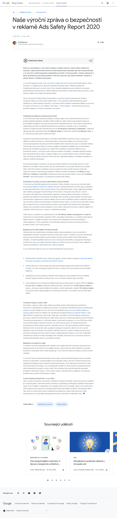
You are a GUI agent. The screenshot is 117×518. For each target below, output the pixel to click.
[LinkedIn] (40, 493)
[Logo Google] (7, 503)
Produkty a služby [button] (48, 3)
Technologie (41, 12)
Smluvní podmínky (38, 504)
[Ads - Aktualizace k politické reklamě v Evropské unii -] (84, 453)
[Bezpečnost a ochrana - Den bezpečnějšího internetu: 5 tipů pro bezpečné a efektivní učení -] (33, 453)
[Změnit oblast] (32, 510)
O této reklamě (64, 106)
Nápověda (8, 511)
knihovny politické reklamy (77, 313)
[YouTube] (29, 493)
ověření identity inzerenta (41, 103)
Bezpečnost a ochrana (45, 404)
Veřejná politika (61, 404)
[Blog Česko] (13, 12)
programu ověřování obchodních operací (48, 261)
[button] (100, 42)
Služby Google (72, 504)
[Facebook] (34, 493)
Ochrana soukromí (22, 504)
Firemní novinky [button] (61, 3)
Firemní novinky (26, 12)
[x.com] (23, 493)
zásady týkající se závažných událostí (40, 187)
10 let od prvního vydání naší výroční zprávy (58, 83)
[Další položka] (108, 452)
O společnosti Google (55, 504)
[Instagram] (18, 493)
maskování (47, 240)
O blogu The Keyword (88, 504)
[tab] (48, 480)
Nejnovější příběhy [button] (34, 3)
